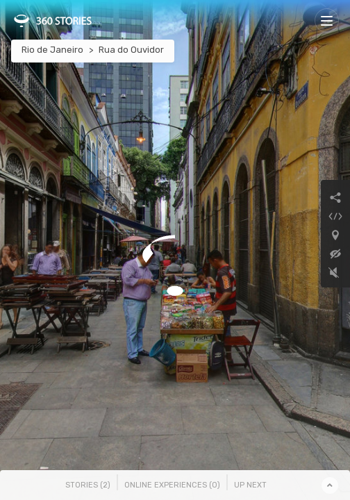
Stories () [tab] (87, 485)
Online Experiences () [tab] (172, 485)
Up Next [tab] (250, 485)
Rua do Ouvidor (131, 49)
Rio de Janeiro (52, 49)
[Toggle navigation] (327, 20)
